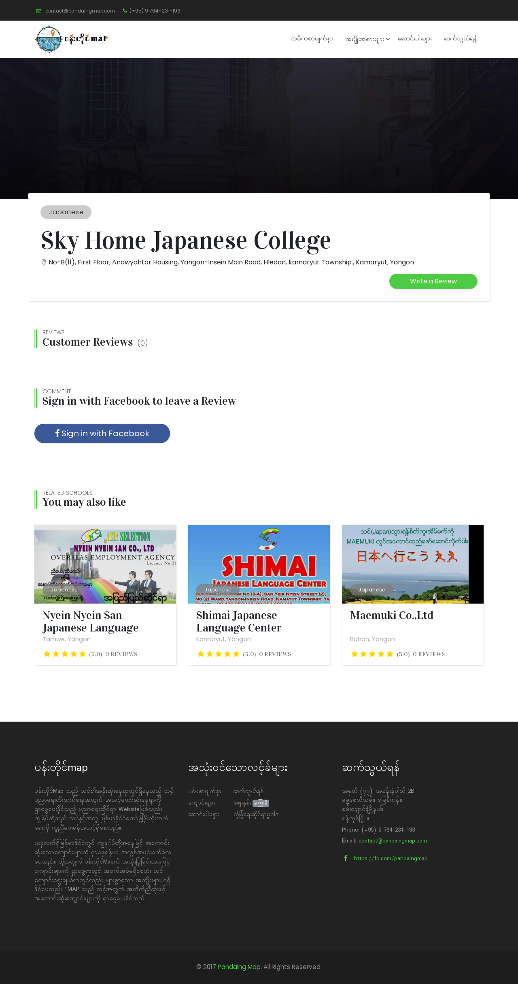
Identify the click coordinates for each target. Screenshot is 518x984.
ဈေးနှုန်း (242, 803)
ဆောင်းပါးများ (415, 39)
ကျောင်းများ (201, 803)
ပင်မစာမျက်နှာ (204, 792)
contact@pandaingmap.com (393, 841)
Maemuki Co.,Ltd (391, 615)
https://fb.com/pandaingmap (386, 858)
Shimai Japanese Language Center (239, 621)
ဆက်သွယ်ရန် (461, 39)
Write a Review (433, 281)
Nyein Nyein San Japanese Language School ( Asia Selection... (101, 627)
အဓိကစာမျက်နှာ (312, 39)
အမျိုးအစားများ (365, 39)
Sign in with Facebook (102, 433)
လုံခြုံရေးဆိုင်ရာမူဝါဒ (256, 815)
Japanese (64, 589)
